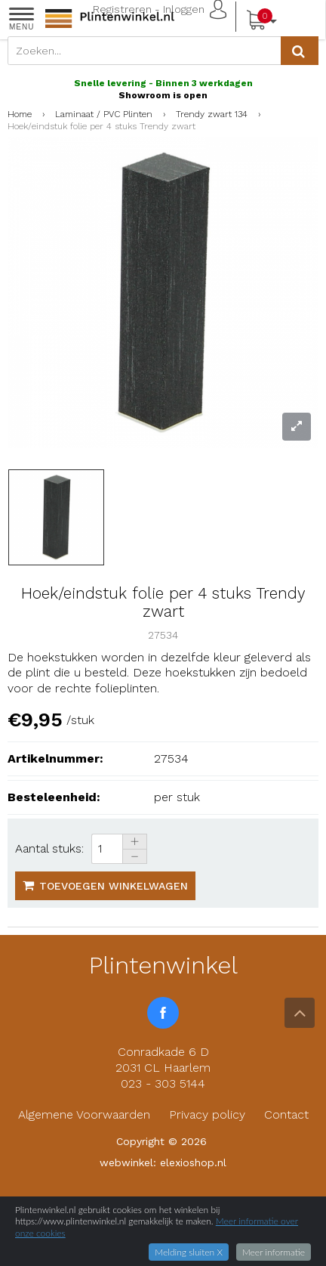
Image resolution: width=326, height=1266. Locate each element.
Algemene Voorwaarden (84, 1114)
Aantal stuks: (49, 848)
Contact (286, 1114)
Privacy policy (207, 1114)
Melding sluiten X (189, 1252)
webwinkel (126, 1162)
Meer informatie (273, 1252)
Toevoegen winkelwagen (105, 885)
